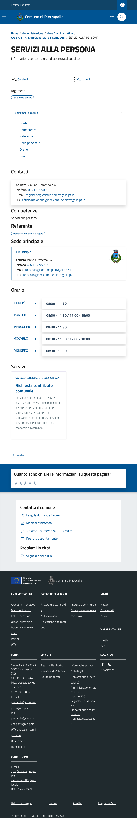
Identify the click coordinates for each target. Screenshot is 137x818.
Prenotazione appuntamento (83, 712)
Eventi (104, 645)
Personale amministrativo (23, 630)
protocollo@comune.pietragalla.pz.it (47, 269)
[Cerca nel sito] (120, 17)
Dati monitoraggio (21, 803)
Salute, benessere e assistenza (37, 378)
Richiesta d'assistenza (83, 720)
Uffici (14, 644)
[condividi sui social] (20, 79)
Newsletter (107, 670)
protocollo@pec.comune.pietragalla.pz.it (48, 274)
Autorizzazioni (49, 616)
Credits (77, 803)
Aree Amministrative (60, 33)
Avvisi (103, 616)
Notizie (104, 604)
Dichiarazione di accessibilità (83, 680)
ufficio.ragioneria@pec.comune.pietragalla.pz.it (53, 199)
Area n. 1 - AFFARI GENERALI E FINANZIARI (38, 37)
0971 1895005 (38, 189)
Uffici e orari (18, 741)
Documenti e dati (21, 610)
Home (14, 33)
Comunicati (107, 610)
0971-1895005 (37, 264)
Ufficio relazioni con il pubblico (23, 732)
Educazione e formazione (53, 625)
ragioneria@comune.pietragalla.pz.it (50, 194)
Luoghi (104, 640)
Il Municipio (23, 251)
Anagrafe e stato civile (53, 607)
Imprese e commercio (83, 604)
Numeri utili (18, 747)
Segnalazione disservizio (83, 703)
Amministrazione (32, 33)
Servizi (53, 803)
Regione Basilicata (20, 5)
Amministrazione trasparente (83, 689)
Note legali (77, 671)
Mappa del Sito (107, 803)
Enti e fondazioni (21, 616)
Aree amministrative (23, 604)
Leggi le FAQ (78, 696)
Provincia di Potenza (53, 671)
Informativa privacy (82, 665)
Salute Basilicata (51, 677)
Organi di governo (21, 622)
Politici (15, 639)
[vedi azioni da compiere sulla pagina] (81, 79)
